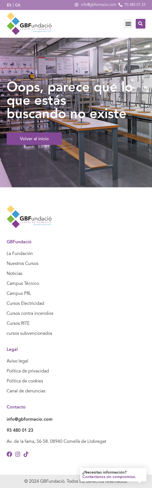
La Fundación (20, 253)
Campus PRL (19, 293)
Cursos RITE (18, 323)
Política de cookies (25, 381)
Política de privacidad (28, 371)
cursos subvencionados (29, 333)
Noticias (14, 273)
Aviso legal (17, 361)
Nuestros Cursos (22, 263)
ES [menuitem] (9, 5)
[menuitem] (9, 5)
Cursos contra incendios (30, 313)
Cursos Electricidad (25, 303)
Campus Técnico (23, 283)
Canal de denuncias (26, 391)
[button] (128, 23)
